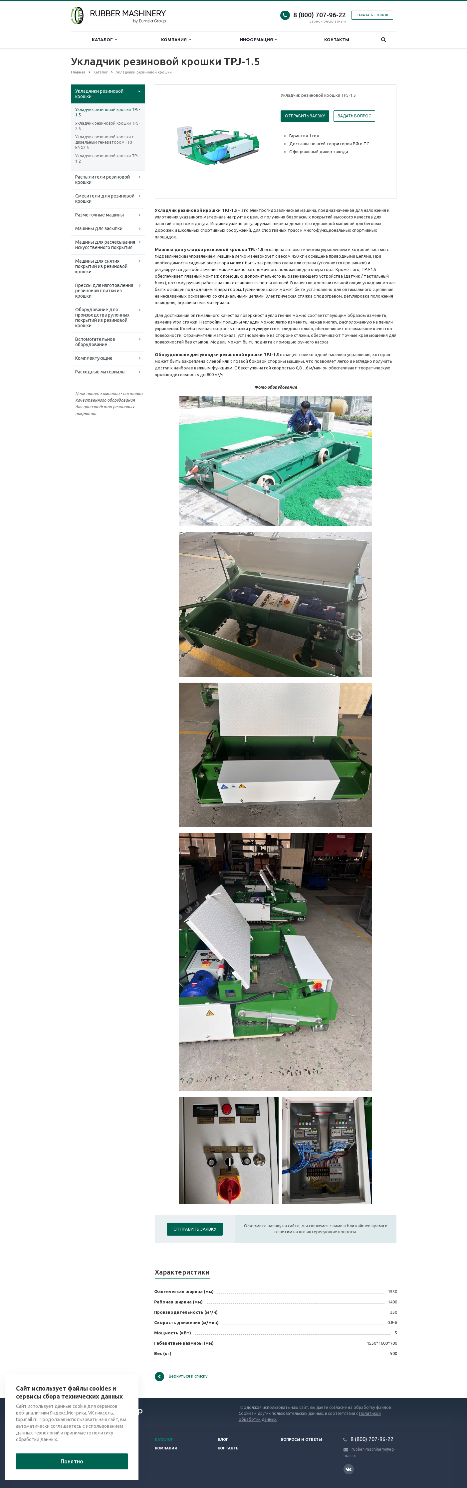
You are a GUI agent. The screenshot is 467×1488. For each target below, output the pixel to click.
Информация (258, 39)
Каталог (104, 39)
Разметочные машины (99, 214)
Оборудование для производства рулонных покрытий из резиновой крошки (102, 317)
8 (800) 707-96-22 (319, 15)
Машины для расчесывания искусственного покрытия (105, 244)
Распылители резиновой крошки (102, 179)
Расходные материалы (100, 371)
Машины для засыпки (98, 228)
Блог (223, 1439)
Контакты (336, 39)
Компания (176, 39)
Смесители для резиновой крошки (104, 198)
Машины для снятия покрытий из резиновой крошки (101, 266)
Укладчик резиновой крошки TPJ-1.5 (107, 112)
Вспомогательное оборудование (95, 342)
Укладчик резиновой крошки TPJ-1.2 (107, 158)
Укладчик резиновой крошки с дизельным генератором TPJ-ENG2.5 (104, 142)
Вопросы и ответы (301, 1439)
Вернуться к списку (181, 1376)
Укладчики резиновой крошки (99, 93)
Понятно (72, 1461)
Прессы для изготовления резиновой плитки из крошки (104, 291)
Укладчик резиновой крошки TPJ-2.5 (107, 126)
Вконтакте (348, 1469)
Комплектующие (94, 358)
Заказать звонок (372, 15)
